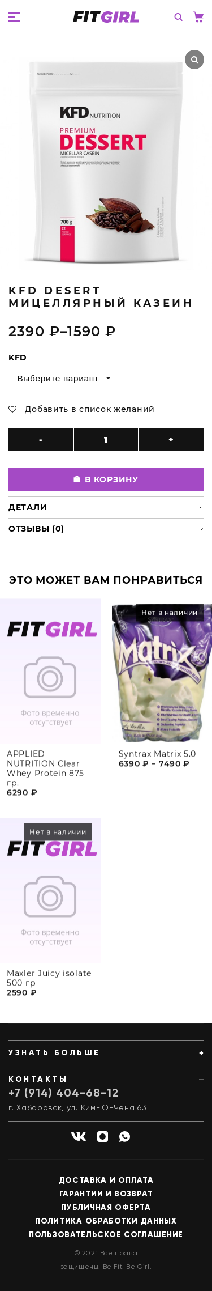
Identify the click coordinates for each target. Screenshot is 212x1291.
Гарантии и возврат (106, 1194)
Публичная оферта (105, 1208)
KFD (17, 358)
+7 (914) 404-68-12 (63, 1093)
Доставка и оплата (106, 1180)
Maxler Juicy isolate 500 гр (49, 985)
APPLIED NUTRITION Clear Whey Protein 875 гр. (45, 776)
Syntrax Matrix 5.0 (158, 761)
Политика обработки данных (106, 1221)
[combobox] (62, 378)
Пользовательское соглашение (106, 1235)
